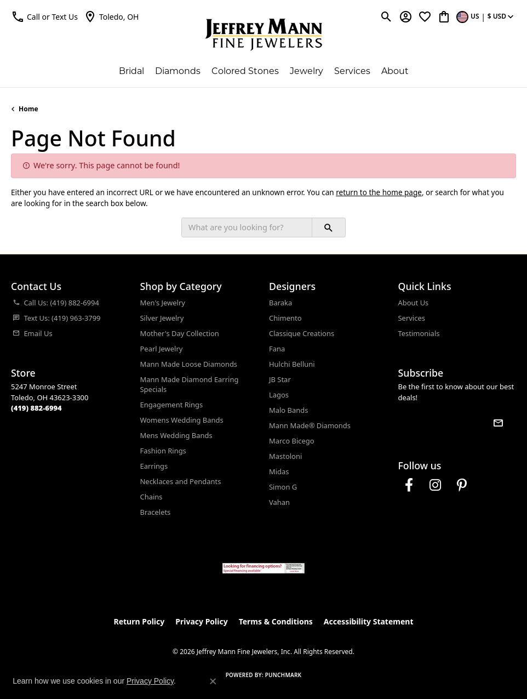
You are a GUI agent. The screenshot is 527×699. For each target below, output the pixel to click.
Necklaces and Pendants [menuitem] (180, 481)
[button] (44, 16)
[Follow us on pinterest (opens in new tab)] (462, 485)
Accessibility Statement (369, 621)
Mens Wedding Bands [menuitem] (176, 435)
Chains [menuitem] (151, 497)
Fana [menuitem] (277, 349)
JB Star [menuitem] (280, 379)
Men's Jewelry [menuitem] (162, 303)
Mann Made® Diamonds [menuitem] (310, 425)
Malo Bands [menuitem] (288, 410)
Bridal (131, 71)
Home (28, 108)
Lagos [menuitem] (279, 395)
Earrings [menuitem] (154, 466)
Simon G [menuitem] (283, 487)
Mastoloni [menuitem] (285, 456)
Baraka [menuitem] (280, 303)
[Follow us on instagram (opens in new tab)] (435, 485)
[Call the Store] (36, 408)
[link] (111, 16)
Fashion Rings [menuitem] (163, 451)
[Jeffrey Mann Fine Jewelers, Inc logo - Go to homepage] (264, 34)
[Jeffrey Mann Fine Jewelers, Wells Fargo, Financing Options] (263, 568)
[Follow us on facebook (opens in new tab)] (409, 485)
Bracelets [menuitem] (155, 512)
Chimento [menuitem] (285, 318)
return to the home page (379, 192)
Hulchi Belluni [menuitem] (292, 364)
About (395, 71)
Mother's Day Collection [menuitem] (179, 333)
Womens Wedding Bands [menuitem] (182, 420)
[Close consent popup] (213, 681)
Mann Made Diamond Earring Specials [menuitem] (189, 384)
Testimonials (419, 333)
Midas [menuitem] (279, 471)
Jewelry (306, 71)
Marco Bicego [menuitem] (291, 441)
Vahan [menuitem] (279, 502)
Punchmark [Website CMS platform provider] (283, 675)
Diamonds (178, 71)
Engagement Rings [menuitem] (171, 405)
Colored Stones (245, 71)
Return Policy (139, 621)
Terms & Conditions (276, 621)
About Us (413, 303)
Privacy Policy (201, 621)
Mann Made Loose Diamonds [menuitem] (189, 364)
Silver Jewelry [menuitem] (162, 318)
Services (352, 71)
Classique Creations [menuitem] (301, 333)
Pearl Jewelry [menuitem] (161, 349)
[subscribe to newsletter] (498, 423)
